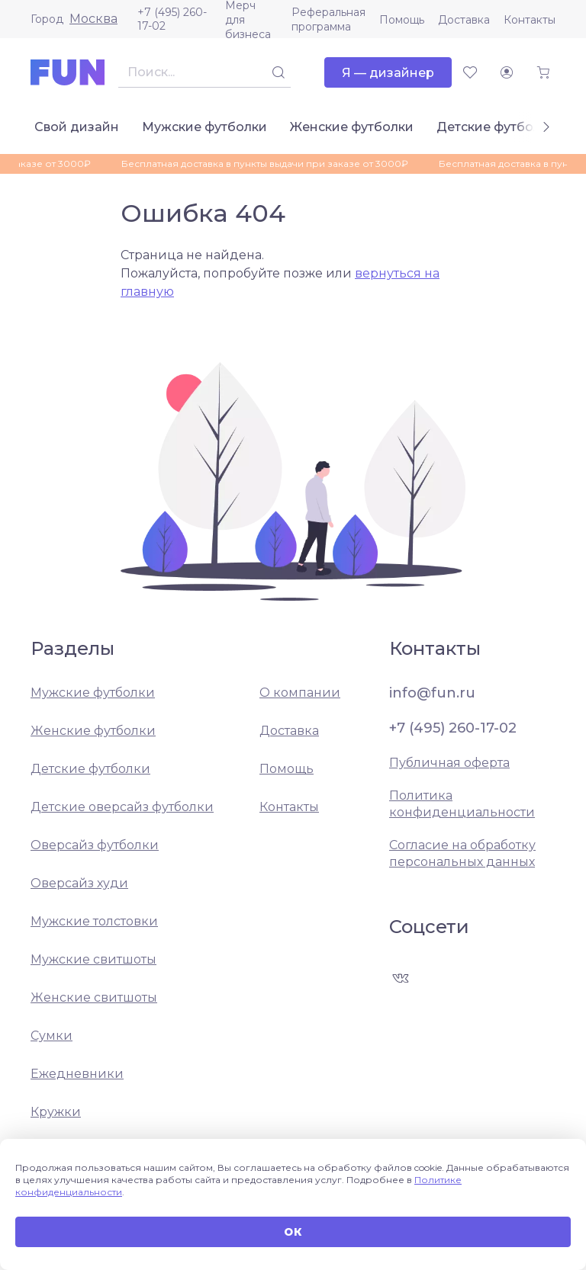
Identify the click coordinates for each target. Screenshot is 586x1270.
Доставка (464, 20)
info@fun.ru (432, 693)
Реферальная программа (328, 19)
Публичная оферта (449, 762)
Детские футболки (496, 127)
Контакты (529, 20)
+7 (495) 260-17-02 (172, 19)
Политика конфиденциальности (462, 803)
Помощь (401, 20)
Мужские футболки (204, 127)
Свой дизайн (76, 127)
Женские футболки (352, 127)
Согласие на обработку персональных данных (462, 853)
